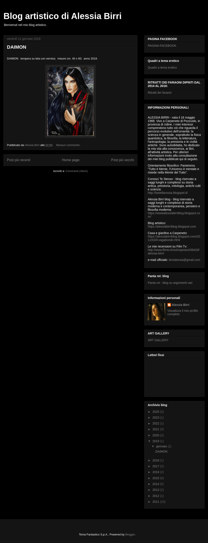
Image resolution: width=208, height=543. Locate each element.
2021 (156, 429)
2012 (156, 496)
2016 (156, 472)
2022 (156, 423)
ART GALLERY (158, 340)
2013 (156, 490)
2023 (156, 417)
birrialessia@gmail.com (184, 260)
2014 (156, 484)
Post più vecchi (122, 160)
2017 (156, 466)
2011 (156, 501)
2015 (156, 478)
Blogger (130, 534)
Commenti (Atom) (77, 171)
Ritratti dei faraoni (160, 92)
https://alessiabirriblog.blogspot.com (172, 226)
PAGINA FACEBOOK (162, 45)
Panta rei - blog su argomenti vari (170, 282)
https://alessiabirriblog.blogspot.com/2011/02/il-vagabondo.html (174, 238)
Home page (71, 160)
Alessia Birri (181, 305)
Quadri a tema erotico (162, 67)
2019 (156, 441)
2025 (156, 411)
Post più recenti (18, 160)
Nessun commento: (68, 145)
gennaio (162, 446)
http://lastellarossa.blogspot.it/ (168, 192)
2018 (156, 460)
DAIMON (16, 47)
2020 (156, 435)
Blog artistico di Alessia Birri (62, 16)
